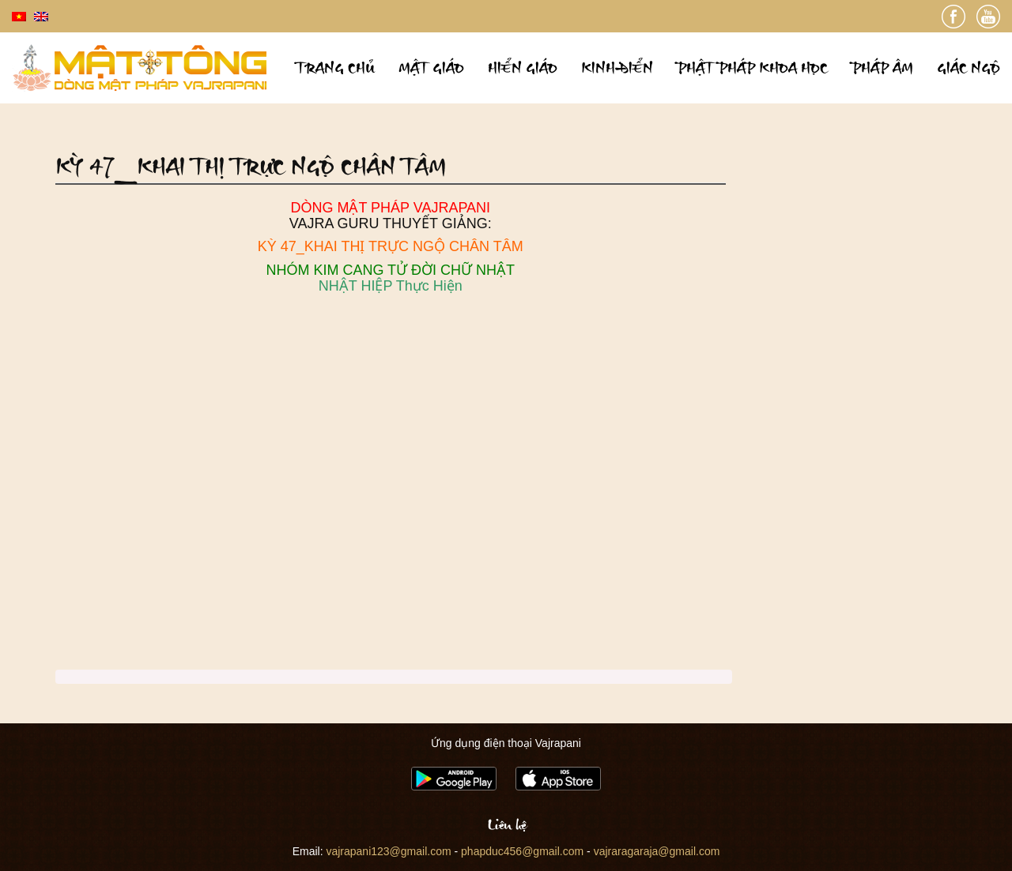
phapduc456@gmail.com (522, 851)
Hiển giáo (522, 67)
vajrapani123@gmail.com (388, 851)
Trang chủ (335, 67)
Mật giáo (431, 67)
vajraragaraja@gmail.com (657, 851)
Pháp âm (882, 67)
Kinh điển (617, 67)
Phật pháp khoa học (752, 67)
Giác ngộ (968, 67)
